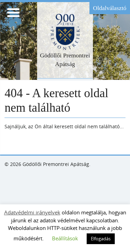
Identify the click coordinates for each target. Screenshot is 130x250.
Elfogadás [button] (101, 238)
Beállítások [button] (65, 238)
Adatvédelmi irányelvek (32, 212)
